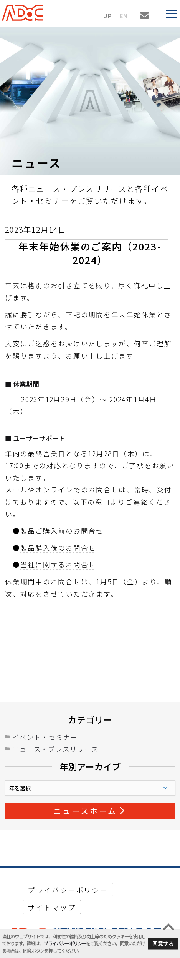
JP (108, 16)
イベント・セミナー (45, 737)
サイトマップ (52, 907)
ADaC (25, 13)
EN (124, 16)
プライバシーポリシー (65, 943)
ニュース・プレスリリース (55, 749)
